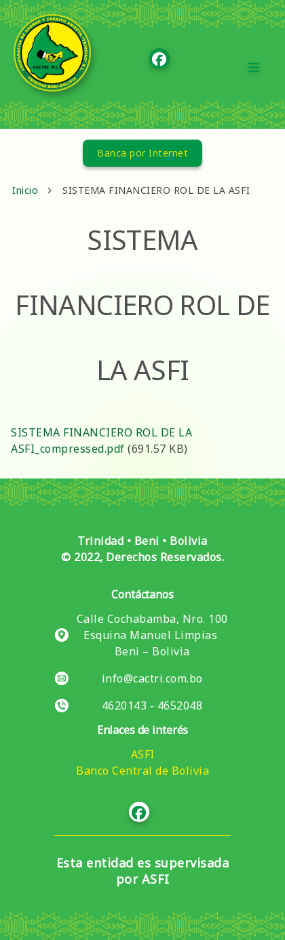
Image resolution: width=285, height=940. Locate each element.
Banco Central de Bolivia (142, 770)
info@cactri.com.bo (152, 678)
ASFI (143, 754)
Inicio (25, 190)
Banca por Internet (142, 152)
